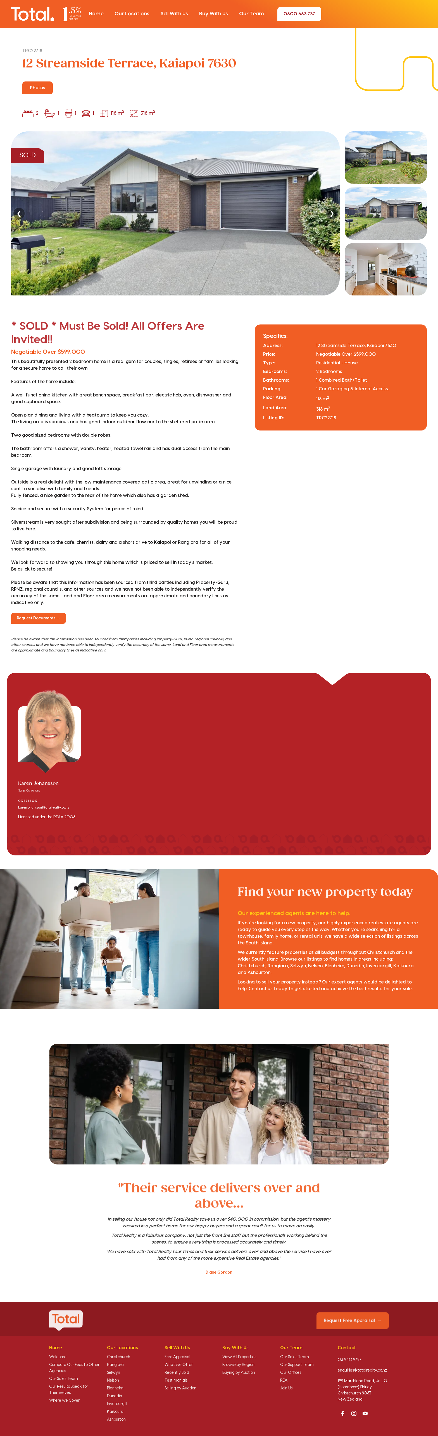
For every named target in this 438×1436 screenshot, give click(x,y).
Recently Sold (177, 1373)
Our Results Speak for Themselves (68, 1390)
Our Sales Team (63, 1379)
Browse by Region (238, 1365)
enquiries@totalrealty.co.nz (362, 1370)
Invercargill (117, 1404)
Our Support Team (297, 1365)
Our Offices (290, 1373)
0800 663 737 (299, 14)
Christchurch (118, 1357)
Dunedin (114, 1396)
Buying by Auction (238, 1373)
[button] (96, 14)
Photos (37, 88)
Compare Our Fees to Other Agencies (74, 1368)
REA (283, 1380)
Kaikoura (115, 1412)
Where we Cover (64, 1401)
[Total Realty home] (46, 14)
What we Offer (179, 1365)
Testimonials (176, 1380)
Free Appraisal (177, 1357)
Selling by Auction (180, 1388)
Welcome (57, 1357)
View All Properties (239, 1357)
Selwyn (113, 1373)
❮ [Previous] (19, 213)
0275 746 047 (27, 801)
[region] (219, 213)
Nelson (113, 1380)
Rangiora (115, 1365)
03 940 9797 (349, 1360)
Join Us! (286, 1388)
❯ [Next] (331, 213)
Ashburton (116, 1419)
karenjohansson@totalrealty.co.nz (43, 807)
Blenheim (115, 1388)
